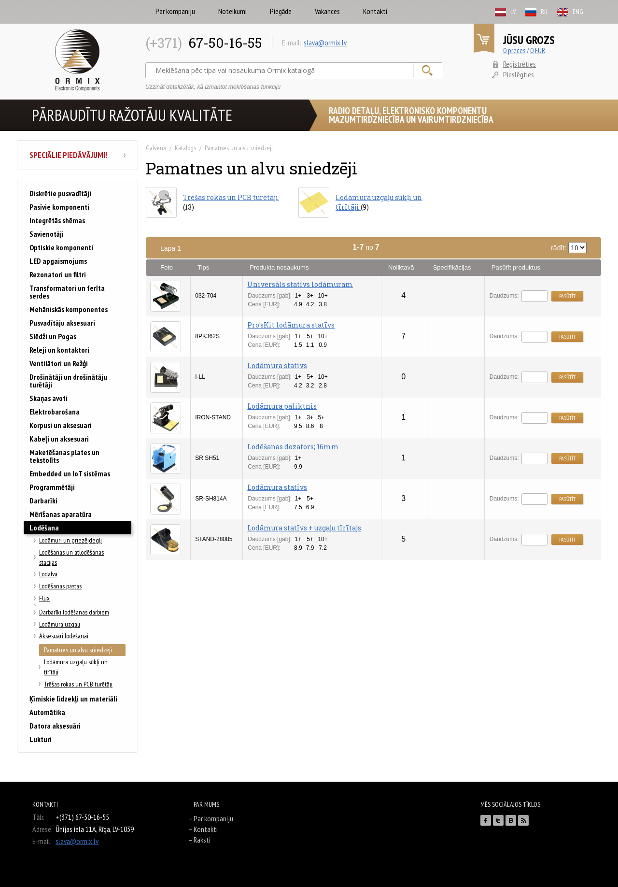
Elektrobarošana (54, 411)
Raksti (202, 839)
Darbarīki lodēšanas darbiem (74, 612)
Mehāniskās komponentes (68, 309)
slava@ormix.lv (325, 42)
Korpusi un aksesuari (60, 425)
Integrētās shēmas (57, 220)
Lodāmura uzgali (59, 624)
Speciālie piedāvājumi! (77, 155)
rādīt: (569, 247)
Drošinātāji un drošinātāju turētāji (68, 380)
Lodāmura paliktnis (282, 406)
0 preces (514, 50)
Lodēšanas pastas (60, 586)
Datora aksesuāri (55, 725)
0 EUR (537, 50)
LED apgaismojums (58, 261)
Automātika (47, 712)
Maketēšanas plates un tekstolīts (64, 456)
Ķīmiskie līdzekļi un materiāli (73, 698)
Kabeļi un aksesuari (59, 439)
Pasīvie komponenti (59, 207)
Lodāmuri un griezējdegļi (70, 540)
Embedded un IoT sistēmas (69, 473)
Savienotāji (46, 234)
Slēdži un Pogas (52, 336)
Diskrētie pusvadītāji (60, 193)
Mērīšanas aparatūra (60, 514)
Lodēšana (44, 527)
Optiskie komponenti (61, 247)
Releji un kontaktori (59, 350)
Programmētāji (52, 487)
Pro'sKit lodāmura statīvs (291, 324)
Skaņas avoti (48, 398)
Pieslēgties (518, 74)
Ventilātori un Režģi (58, 363)
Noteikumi (232, 11)
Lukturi (40, 739)
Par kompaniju (175, 11)
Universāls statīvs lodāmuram (300, 284)
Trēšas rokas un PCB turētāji (78, 684)
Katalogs (185, 147)
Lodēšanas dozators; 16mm (293, 446)
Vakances (327, 11)
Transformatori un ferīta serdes (67, 291)
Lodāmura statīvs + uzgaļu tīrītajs (304, 527)
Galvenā (156, 147)
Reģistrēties (519, 64)
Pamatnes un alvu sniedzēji (78, 649)
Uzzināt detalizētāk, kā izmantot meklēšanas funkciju (213, 87)
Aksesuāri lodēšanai (63, 635)
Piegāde (281, 11)
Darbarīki (43, 500)
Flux (44, 598)
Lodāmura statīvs (277, 365)
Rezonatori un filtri (57, 274)
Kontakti (375, 11)
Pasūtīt (567, 296)
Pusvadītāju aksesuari (62, 323)
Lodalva (48, 574)
